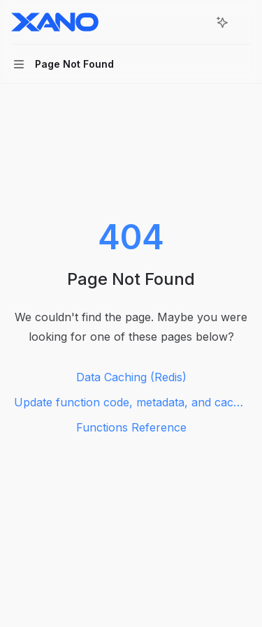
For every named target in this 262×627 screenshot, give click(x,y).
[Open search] (196, 22)
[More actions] (244, 22)
